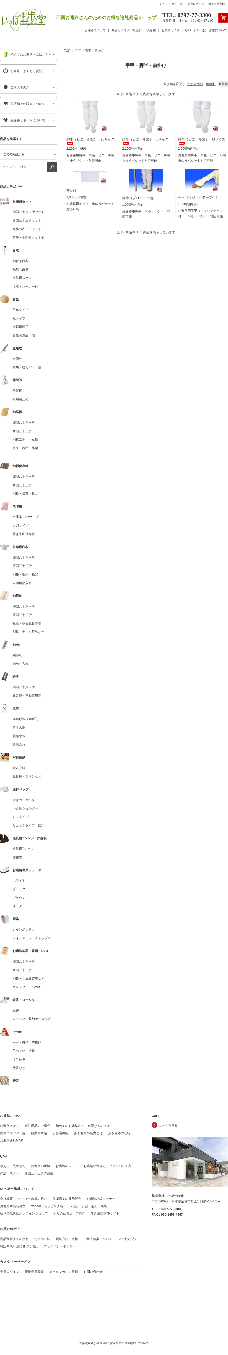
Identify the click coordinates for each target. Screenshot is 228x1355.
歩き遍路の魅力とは (88, 1133)
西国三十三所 (22, 431)
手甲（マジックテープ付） (198, 197)
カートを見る (168, 1125)
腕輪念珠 (19, 736)
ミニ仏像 (19, 1059)
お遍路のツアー (67, 1166)
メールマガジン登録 (63, 1272)
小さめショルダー (25, 808)
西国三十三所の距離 (39, 1173)
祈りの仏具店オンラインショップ (24, 1213)
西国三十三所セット (27, 220)
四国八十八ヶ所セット (28, 212)
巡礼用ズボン (22, 278)
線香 (16, 1010)
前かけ (71, 190)
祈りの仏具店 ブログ (69, 1213)
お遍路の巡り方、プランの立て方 (107, 1166)
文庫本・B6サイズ (26, 517)
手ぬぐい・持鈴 (24, 1051)
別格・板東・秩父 (25, 493)
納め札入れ (20, 664)
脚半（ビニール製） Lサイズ (145, 140)
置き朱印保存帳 (24, 534)
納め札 (17, 655)
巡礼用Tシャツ (23, 848)
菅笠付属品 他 (24, 335)
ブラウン (19, 898)
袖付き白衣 (20, 261)
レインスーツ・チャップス (32, 938)
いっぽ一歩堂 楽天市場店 (88, 1206)
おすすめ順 (195, 84)
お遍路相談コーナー (101, 1199)
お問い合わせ (93, 1272)
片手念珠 (19, 727)
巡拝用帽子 (20, 327)
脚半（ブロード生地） (139, 198)
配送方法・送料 (67, 1239)
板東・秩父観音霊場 (27, 623)
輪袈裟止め (20, 399)
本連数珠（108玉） (26, 719)
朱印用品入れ (22, 583)
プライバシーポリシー (60, 1246)
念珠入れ (19, 744)
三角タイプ (20, 310)
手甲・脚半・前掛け (89, 50)
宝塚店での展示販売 (66, 1199)
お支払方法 (42, 1239)
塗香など (19, 1068)
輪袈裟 (17, 390)
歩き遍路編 (60, 1133)
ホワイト (19, 880)
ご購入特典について (97, 1239)
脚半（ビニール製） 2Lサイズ (90, 140)
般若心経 (19, 768)
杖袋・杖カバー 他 (27, 367)
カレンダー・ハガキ (27, 987)
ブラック (19, 889)
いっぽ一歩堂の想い (32, 1199)
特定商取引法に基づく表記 (19, 1246)
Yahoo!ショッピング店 (47, 1206)
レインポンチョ (24, 929)
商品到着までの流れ (14, 1239)
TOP (67, 50)
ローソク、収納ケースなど (32, 1019)
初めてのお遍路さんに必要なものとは (83, 1126)
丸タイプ (19, 318)
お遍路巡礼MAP (11, 1140)
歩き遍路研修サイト (105, 1213)
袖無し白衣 (20, 269)
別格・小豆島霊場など (28, 978)
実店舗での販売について (24, 104)
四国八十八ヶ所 (24, 422)
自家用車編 (39, 1133)
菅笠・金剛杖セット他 (28, 237)
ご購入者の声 (16, 87)
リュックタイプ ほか (28, 825)
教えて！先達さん (13, 1166)
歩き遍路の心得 (119, 1133)
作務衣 (17, 857)
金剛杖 (17, 359)
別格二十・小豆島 (25, 439)
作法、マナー (9, 1173)
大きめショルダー (25, 800)
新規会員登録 (216, 3)
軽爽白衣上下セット (27, 229)
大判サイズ (20, 525)
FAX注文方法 (127, 1239)
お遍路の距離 (40, 1166)
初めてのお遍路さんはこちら (27, 54)
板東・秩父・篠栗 (25, 448)
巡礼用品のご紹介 (37, 1126)
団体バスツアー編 (13, 1133)
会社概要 (6, 1199)
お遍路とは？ (9, 1126)
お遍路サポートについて (24, 120)
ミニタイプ (20, 817)
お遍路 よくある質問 (22, 71)
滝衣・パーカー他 (25, 286)
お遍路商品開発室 (13, 1206)
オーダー (19, 906)
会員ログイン (195, 3)
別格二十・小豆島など (28, 632)
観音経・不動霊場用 (27, 695)
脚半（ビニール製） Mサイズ (201, 140)
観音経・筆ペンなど (27, 776)
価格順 (210, 84)
